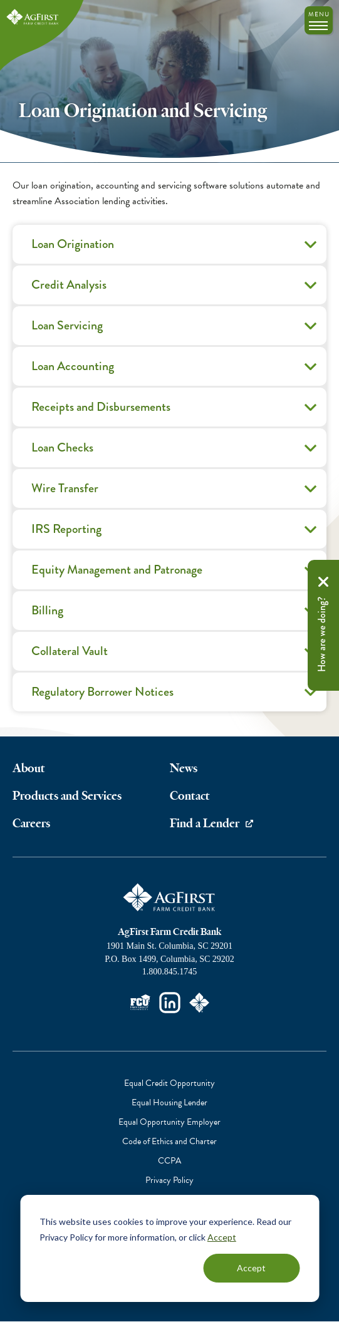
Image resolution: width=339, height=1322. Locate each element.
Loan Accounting (175, 371)
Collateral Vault (175, 655)
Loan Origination (175, 248)
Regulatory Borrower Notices (175, 696)
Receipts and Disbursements (175, 411)
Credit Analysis (175, 289)
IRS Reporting (175, 533)
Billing (175, 615)
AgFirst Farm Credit (170, 897)
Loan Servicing (175, 330)
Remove (323, 581)
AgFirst (33, 17)
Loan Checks (175, 452)
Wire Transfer (175, 493)
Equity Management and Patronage (175, 574)
